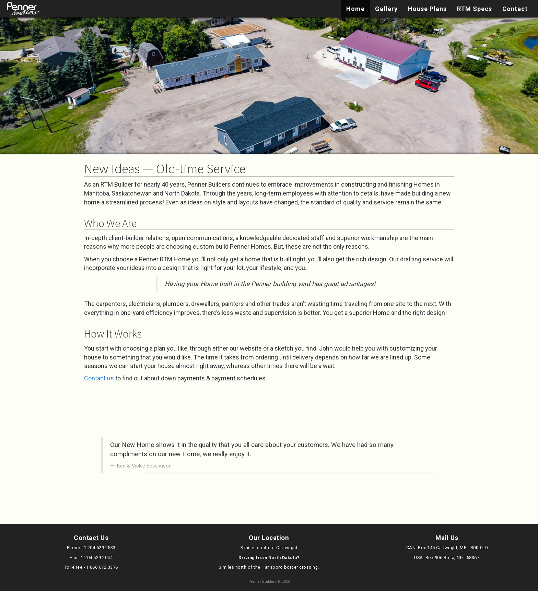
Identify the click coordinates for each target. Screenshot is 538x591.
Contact (515, 8)
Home (355, 8)
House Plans (427, 8)
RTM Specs (474, 8)
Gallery (386, 8)
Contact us (99, 378)
